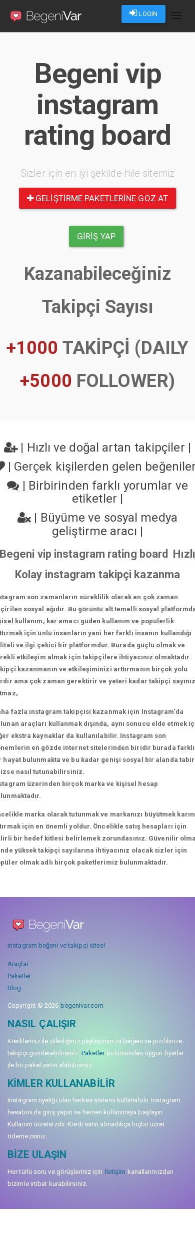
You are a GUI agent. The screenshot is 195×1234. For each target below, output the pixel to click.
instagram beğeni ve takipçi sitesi (56, 945)
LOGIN (144, 13)
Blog (14, 988)
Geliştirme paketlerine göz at (97, 198)
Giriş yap (96, 236)
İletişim (115, 1171)
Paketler (19, 976)
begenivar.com (82, 1005)
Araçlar (18, 964)
